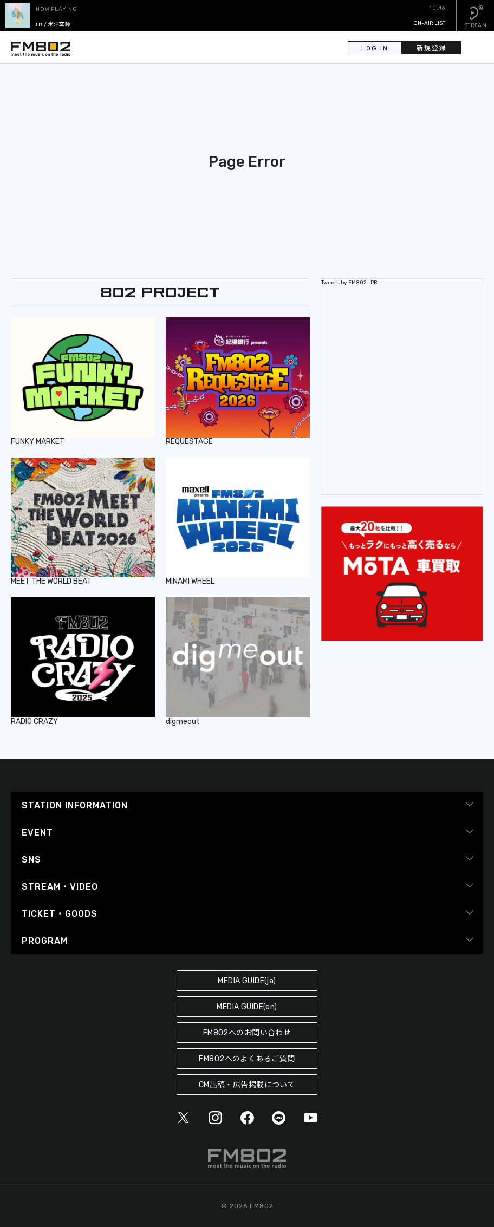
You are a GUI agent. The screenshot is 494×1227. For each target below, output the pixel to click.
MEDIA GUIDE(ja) (247, 980)
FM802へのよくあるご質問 (247, 1058)
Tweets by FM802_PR (349, 282)
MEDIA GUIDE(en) (247, 1006)
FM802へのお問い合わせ (247, 1032)
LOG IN (374, 48)
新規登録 (432, 48)
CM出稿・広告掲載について (247, 1084)
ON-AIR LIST (429, 23)
